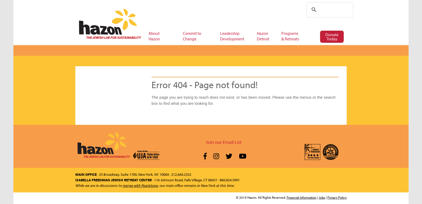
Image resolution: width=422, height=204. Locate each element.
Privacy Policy (337, 197)
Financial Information (301, 197)
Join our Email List (224, 142)
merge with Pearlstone (140, 185)
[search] (329, 10)
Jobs (322, 197)
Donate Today (331, 36)
